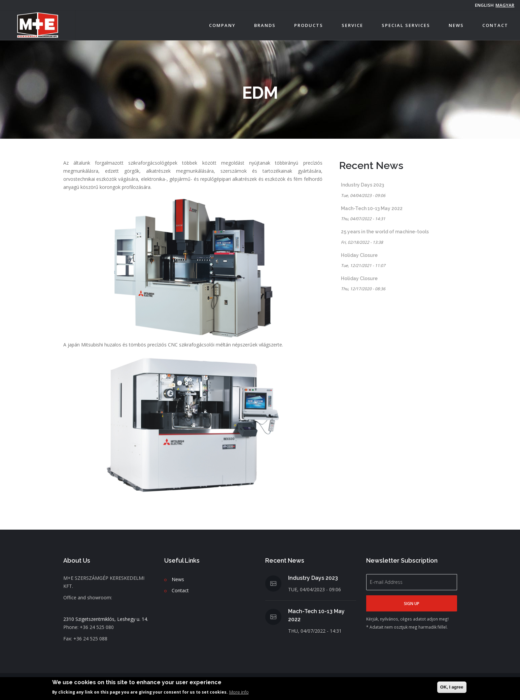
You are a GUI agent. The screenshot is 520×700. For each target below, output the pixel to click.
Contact (495, 25)
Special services (406, 25)
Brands (265, 25)
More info (239, 692)
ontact (182, 590)
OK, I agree (451, 687)
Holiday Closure (359, 255)
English (484, 5)
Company (222, 25)
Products (308, 25)
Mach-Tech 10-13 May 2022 (372, 208)
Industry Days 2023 (362, 185)
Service (352, 25)
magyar (504, 5)
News (456, 25)
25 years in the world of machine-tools (385, 231)
